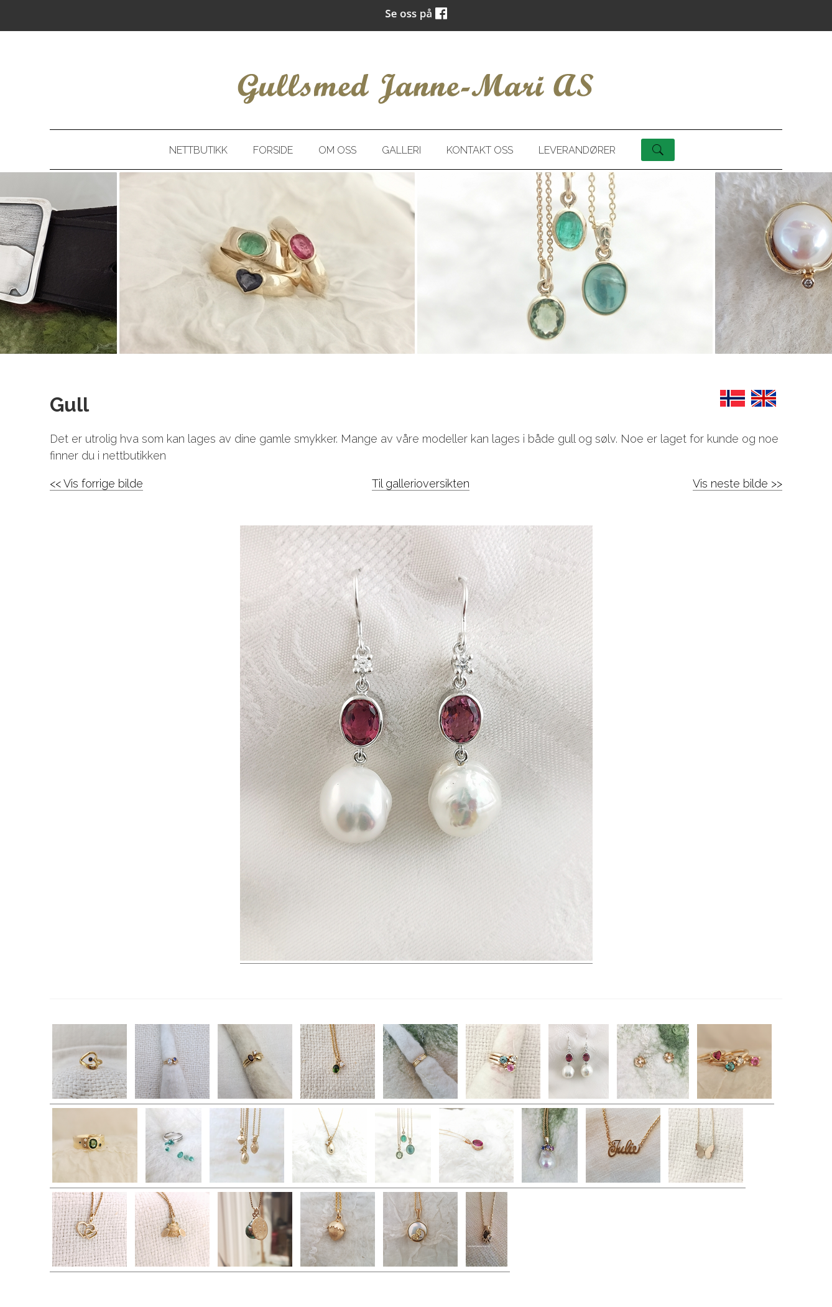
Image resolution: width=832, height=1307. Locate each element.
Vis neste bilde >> (737, 483)
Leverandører (577, 150)
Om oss (337, 150)
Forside (273, 150)
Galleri (401, 150)
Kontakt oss (479, 150)
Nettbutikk (198, 150)
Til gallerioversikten (420, 483)
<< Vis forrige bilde (96, 483)
